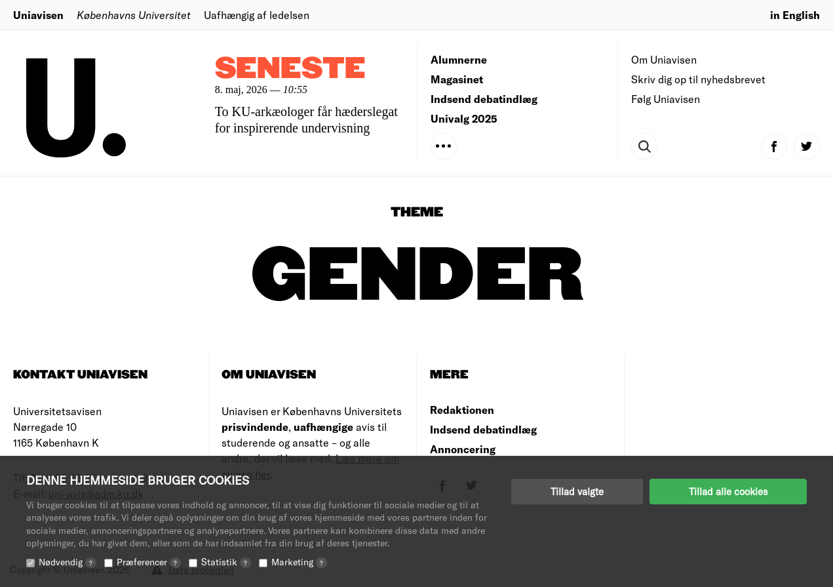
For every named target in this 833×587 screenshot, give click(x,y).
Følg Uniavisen (665, 98)
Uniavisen (38, 15)
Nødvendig (67, 561)
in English (795, 15)
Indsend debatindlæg (484, 98)
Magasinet (457, 79)
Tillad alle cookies (728, 491)
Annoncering (462, 449)
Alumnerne (459, 59)
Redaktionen (462, 409)
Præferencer (149, 561)
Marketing (299, 561)
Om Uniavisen (664, 59)
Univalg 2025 (464, 118)
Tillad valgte (577, 491)
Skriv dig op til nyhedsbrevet (698, 79)
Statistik (226, 561)
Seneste (290, 69)
